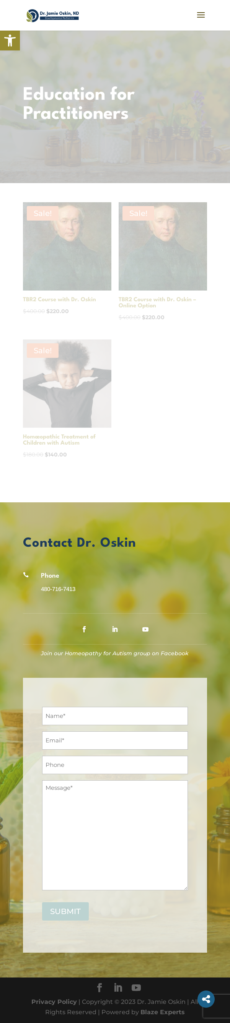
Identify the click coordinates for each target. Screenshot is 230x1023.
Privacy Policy (54, 1001)
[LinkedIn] (117, 988)
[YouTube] (136, 988)
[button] (10, 40)
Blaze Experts (162, 1012)
